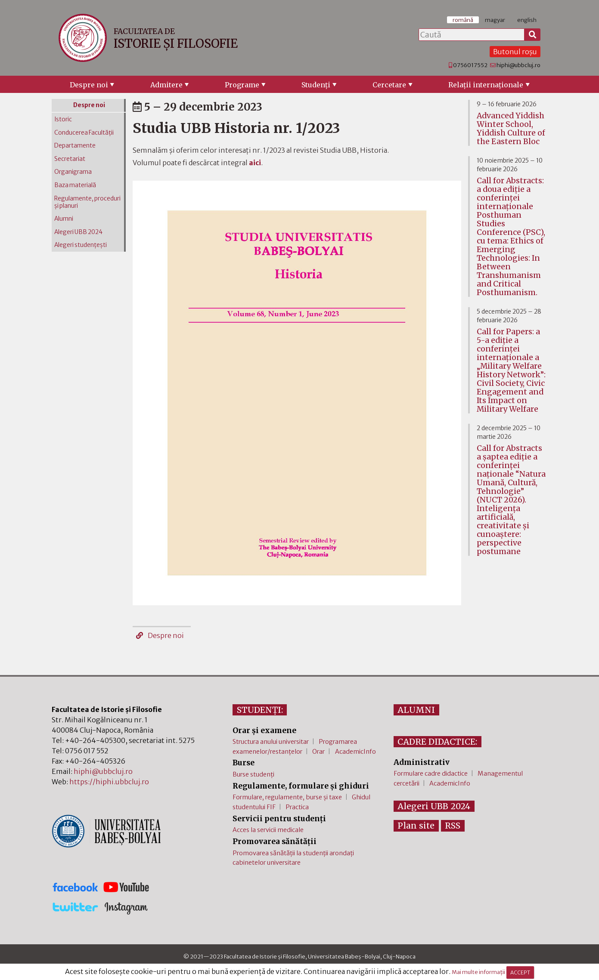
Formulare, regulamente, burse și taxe (287, 797)
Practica (297, 807)
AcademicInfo (355, 751)
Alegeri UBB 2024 (78, 232)
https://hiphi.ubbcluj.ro (109, 781)
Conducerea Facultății (84, 132)
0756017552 (470, 65)
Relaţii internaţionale (485, 84)
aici (255, 162)
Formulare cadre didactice (431, 773)
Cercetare (389, 84)
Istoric (63, 119)
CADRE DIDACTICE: (437, 742)
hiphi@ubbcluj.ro (518, 65)
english (527, 19)
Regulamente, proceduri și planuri (87, 202)
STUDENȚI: (260, 710)
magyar (495, 19)
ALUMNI (416, 710)
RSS (452, 825)
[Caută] (533, 34)
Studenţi (315, 84)
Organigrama (73, 172)
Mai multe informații (478, 972)
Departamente (75, 145)
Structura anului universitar (271, 742)
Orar (318, 751)
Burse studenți (253, 774)
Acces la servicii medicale (268, 830)
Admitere (166, 84)
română (463, 19)
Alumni (63, 218)
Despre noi (89, 84)
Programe (242, 84)
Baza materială (75, 185)
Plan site (416, 825)
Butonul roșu (515, 51)
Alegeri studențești (80, 245)
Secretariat (69, 159)
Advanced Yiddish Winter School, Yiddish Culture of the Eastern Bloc (511, 128)
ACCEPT (520, 972)
